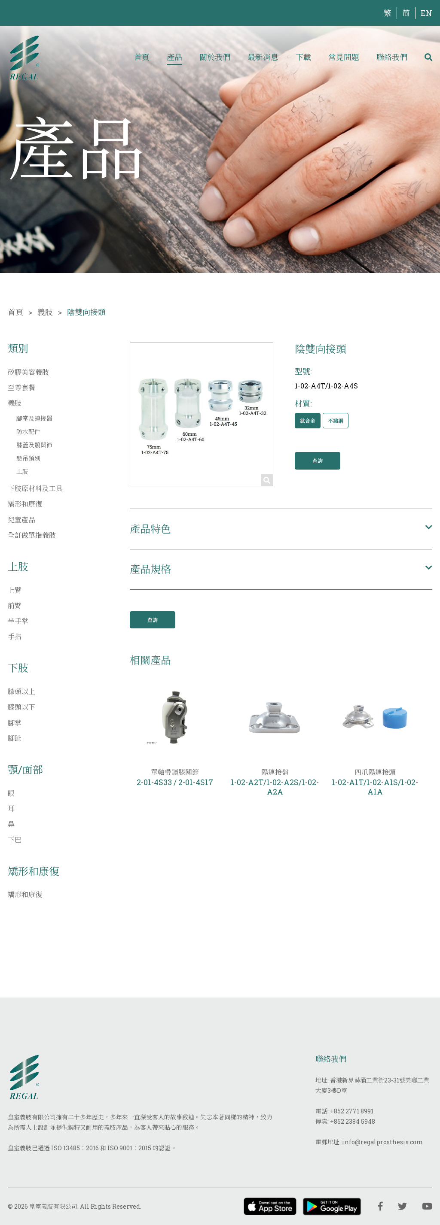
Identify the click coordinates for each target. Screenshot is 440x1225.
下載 (303, 57)
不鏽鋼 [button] (335, 420)
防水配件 (28, 432)
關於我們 (214, 57)
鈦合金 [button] (307, 420)
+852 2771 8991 (351, 1111)
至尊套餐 (21, 387)
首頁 (142, 57)
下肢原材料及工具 (35, 488)
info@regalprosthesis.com (382, 1142)
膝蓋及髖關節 (34, 445)
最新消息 (263, 57)
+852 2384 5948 (352, 1121)
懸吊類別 (28, 458)
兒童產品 (21, 519)
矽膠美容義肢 (28, 371)
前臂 (14, 605)
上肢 (22, 471)
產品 (174, 57)
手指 (14, 636)
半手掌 (18, 620)
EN (426, 13)
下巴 (14, 839)
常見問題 (343, 57)
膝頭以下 (21, 706)
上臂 (14, 589)
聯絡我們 (391, 57)
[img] (24, 57)
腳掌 (14, 722)
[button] (281, 529)
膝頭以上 (21, 691)
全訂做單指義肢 (32, 535)
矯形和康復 (25, 503)
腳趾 (14, 738)
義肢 (45, 312)
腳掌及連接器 (34, 418)
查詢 (317, 460)
